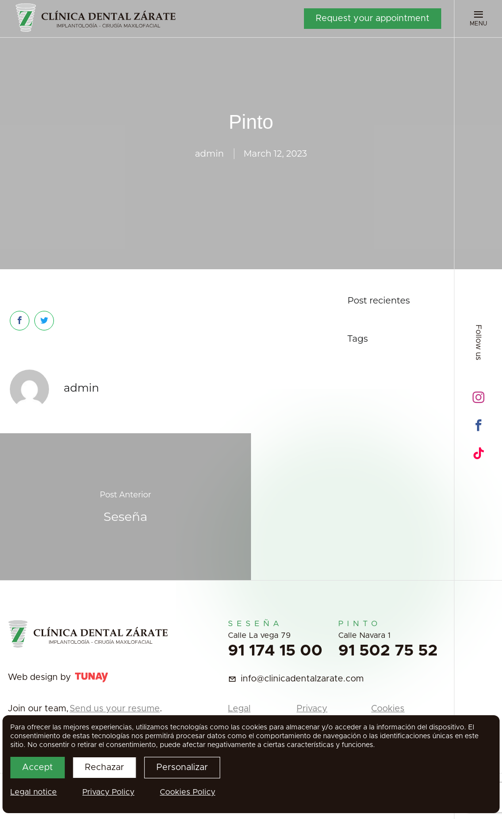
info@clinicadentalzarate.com (302, 679)
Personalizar (182, 767)
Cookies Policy (187, 792)
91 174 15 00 (275, 651)
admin (209, 153)
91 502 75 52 (388, 651)
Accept (37, 767)
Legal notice (33, 792)
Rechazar (104, 767)
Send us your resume (115, 708)
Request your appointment (372, 18)
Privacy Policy (108, 792)
